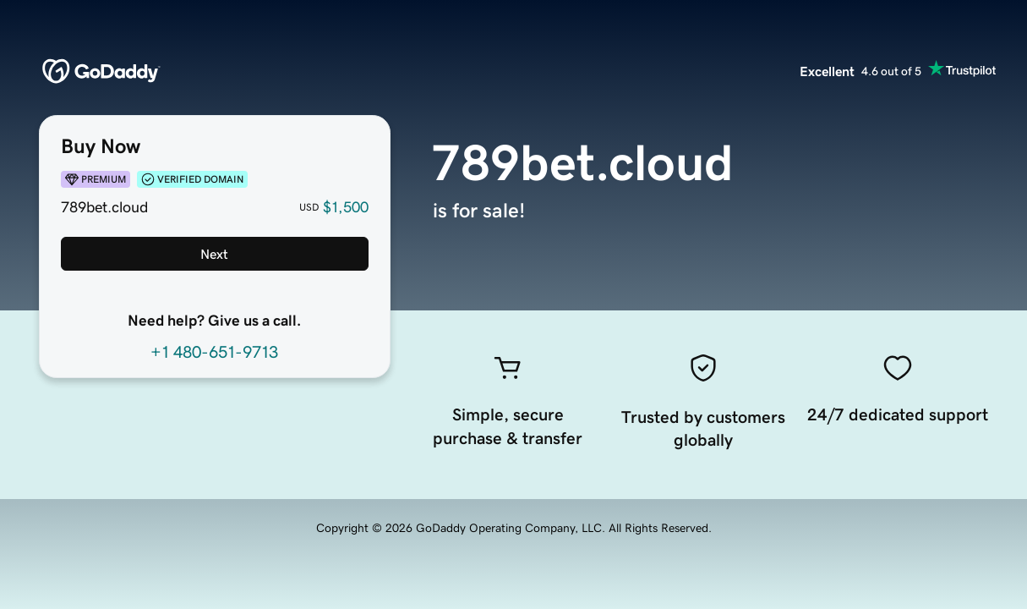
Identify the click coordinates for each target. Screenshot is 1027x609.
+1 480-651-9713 (214, 351)
